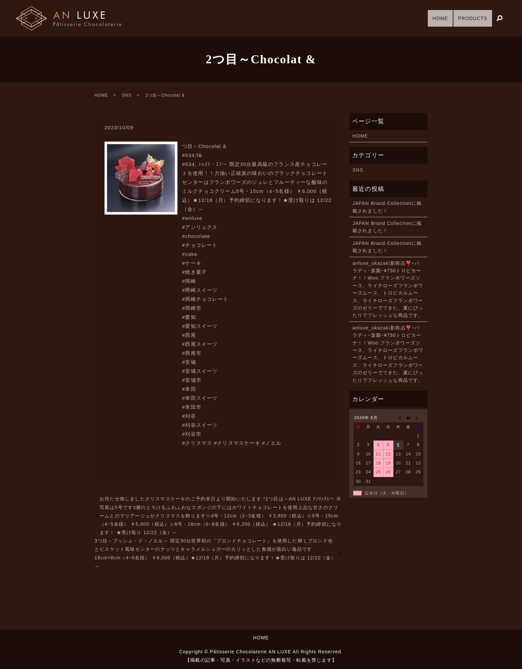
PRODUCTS (470, 18)
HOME (433, 18)
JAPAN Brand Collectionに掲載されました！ (387, 207)
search (499, 19)
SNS (126, 95)
